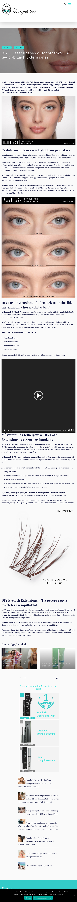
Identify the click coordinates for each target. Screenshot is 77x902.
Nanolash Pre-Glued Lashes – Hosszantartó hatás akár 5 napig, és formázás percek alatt (36, 841)
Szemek (7, 47)
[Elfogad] (74, 895)
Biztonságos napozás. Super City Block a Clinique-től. (56, 664)
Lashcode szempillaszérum (46, 732)
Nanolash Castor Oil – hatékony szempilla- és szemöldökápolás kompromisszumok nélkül (35, 783)
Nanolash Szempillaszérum (46, 714)
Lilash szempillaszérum (46, 758)
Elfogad (28, 898)
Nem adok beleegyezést (43, 898)
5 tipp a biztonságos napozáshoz (39, 865)
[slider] (36, 430)
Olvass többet (27, 718)
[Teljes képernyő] (72, 430)
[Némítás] (68, 430)
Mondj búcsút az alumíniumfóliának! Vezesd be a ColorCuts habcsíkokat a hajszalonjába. (17, 662)
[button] (38, 395)
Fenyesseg (11, 889)
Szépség (19, 47)
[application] (38, 396)
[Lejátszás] (4, 430)
